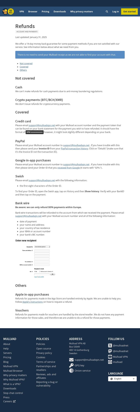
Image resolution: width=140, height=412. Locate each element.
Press (6, 397)
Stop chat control (13, 393)
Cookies (40, 357)
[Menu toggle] (11, 11)
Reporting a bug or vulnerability (47, 383)
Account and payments (27, 31)
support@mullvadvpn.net (42, 125)
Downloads (60, 11)
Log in (115, 11)
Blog (5, 361)
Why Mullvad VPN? (14, 379)
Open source (43, 348)
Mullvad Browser (13, 370)
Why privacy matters (81, 11)
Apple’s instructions (32, 301)
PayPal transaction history (74, 148)
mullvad (115, 362)
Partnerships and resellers (46, 368)
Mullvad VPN (10, 366)
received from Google (68, 167)
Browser (32, 11)
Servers (7, 353)
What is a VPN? (12, 384)
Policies (40, 344)
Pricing (45, 11)
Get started (129, 11)
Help (6, 348)
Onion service (80, 370)
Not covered (26, 63)
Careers (9, 401)
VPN (21, 11)
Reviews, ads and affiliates (46, 376)
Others (23, 70)
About (6, 344)
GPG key (76, 365)
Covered (24, 66)
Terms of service (45, 361)
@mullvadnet (118, 345)
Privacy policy (44, 353)
